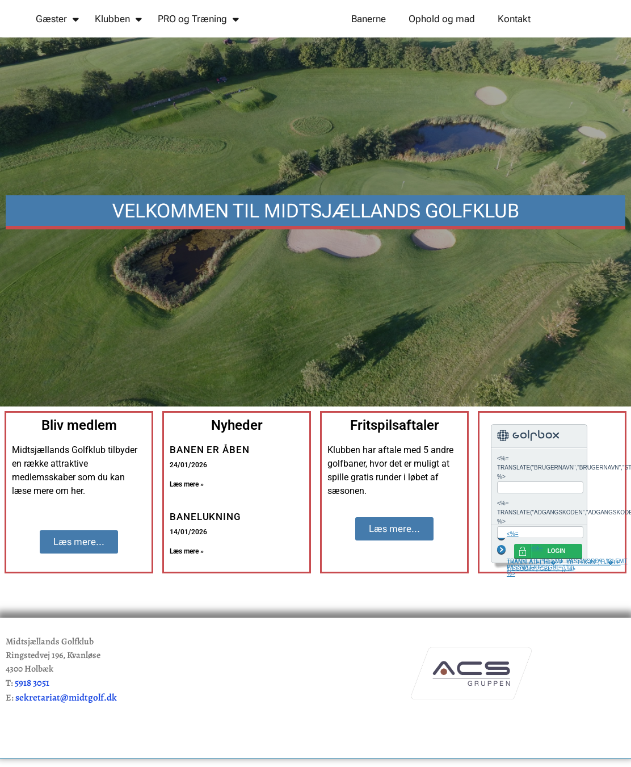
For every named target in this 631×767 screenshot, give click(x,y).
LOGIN (557, 591)
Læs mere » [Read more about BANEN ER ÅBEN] (187, 525)
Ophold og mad (442, 38)
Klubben (118, 38)
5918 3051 (32, 723)
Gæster (57, 38)
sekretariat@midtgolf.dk (66, 737)
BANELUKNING (205, 557)
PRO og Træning (198, 38)
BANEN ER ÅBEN (210, 489)
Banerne (368, 38)
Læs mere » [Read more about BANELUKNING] (187, 592)
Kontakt (514, 38)
